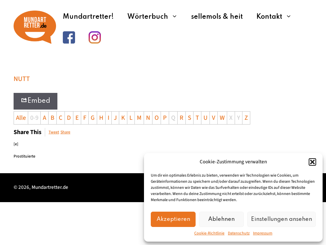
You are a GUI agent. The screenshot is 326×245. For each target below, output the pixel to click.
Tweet (54, 132)
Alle (21, 117)
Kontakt (277, 17)
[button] (312, 162)
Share (65, 132)
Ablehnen (221, 219)
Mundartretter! (88, 17)
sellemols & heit (217, 17)
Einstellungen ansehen (281, 219)
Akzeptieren (173, 219)
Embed (35, 100)
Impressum (262, 233)
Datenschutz (239, 233)
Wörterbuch (155, 17)
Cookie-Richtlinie (209, 233)
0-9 (34, 117)
